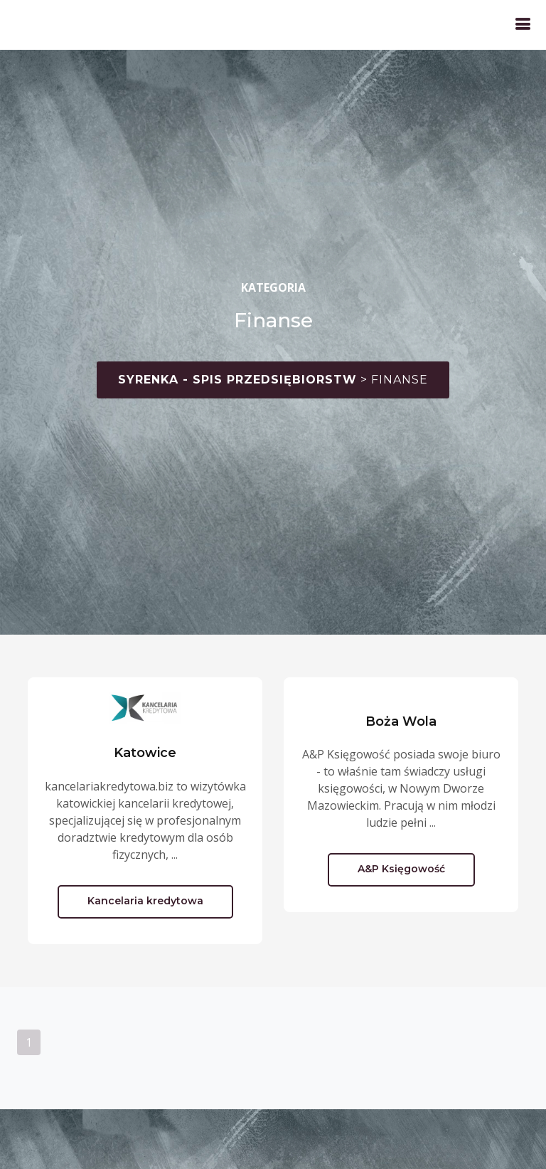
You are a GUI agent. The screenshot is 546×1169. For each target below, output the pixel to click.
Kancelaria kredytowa (145, 900)
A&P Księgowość (401, 868)
